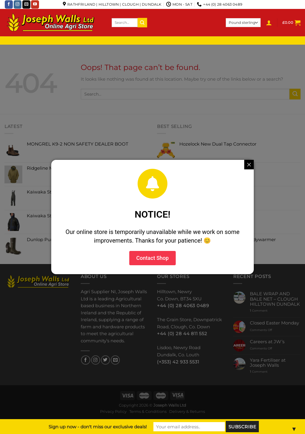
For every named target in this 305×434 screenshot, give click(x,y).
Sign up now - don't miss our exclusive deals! (98, 427)
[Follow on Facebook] (9, 4)
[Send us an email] (26, 4)
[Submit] (142, 22)
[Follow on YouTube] (35, 4)
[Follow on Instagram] (18, 4)
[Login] (269, 22)
